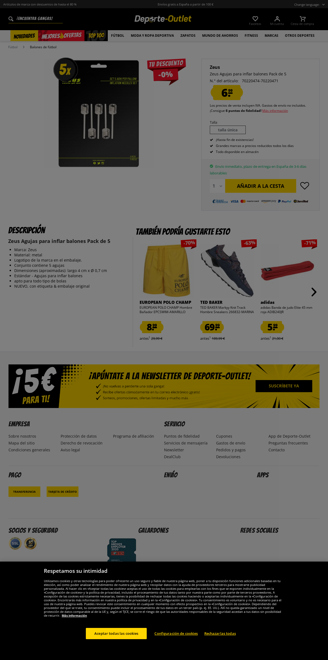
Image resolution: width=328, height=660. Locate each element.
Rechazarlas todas (220, 638)
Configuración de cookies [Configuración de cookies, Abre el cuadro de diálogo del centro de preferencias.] (176, 638)
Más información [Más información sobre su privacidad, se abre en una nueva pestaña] (74, 621)
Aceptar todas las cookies (116, 638)
